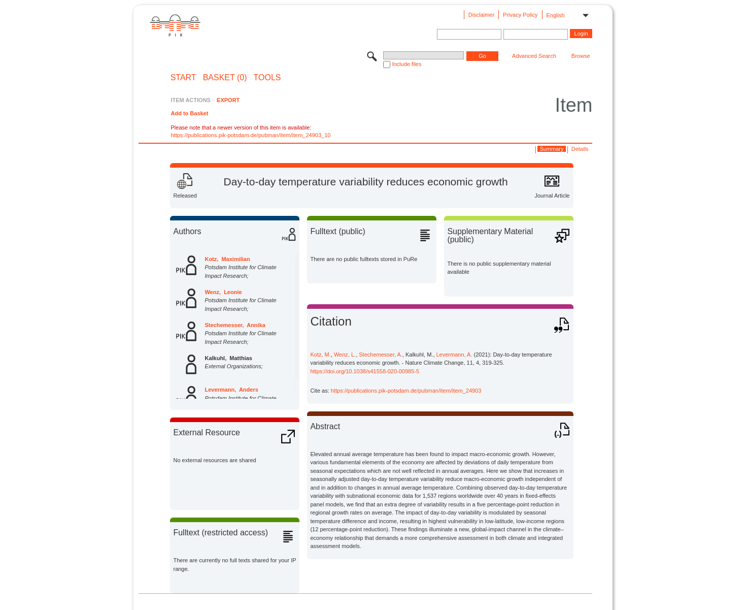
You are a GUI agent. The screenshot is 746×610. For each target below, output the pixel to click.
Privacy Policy (520, 15)
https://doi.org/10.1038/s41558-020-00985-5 (364, 371)
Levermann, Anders (231, 390)
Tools (267, 78)
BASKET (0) (225, 78)
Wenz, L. (345, 354)
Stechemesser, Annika (235, 325)
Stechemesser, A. (380, 354)
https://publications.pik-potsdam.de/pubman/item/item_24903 (406, 391)
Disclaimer (481, 15)
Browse (580, 56)
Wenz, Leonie (223, 292)
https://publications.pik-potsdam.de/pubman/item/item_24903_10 (250, 135)
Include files (406, 64)
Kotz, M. (320, 354)
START (183, 78)
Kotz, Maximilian (227, 259)
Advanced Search (534, 56)
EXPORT (228, 100)
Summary (551, 149)
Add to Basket (189, 113)
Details (580, 149)
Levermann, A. (454, 354)
